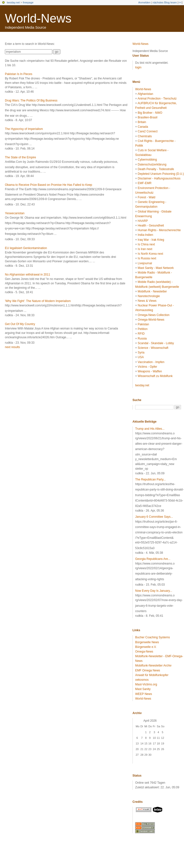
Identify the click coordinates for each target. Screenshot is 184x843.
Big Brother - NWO (150, 112)
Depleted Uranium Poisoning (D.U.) (161, 174)
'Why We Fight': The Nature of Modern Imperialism (38, 301)
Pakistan (143, 324)
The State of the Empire (20, 157)
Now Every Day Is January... (153, 590)
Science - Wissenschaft (153, 348)
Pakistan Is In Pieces (18, 74)
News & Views (147, 300)
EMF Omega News (147, 670)
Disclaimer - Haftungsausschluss (159, 178)
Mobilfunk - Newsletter (152, 291)
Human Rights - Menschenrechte (159, 230)
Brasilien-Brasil (147, 117)
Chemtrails (145, 136)
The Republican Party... (150, 479)
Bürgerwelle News (147, 642)
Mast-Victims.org (146, 684)
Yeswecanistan (15, 213)
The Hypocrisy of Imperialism (24, 129)
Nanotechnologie (149, 296)
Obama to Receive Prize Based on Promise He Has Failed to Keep (48, 185)
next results (12, 347)
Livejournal (145, 263)
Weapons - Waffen (150, 371)
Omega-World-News (151, 319)
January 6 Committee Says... (154, 516)
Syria (141, 352)
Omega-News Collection (153, 315)
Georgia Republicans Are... (152, 559)
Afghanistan (145, 94)
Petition (142, 329)
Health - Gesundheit (151, 225)
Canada (143, 126)
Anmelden (144, 2)
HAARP (143, 221)
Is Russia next (147, 258)
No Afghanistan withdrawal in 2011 (27, 274)
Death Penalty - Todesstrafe (156, 169)
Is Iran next (145, 249)
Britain (142, 122)
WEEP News (143, 694)
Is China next (146, 244)
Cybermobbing (147, 159)
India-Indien (145, 235)
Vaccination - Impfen (151, 362)
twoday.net (13, 2)
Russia (142, 338)
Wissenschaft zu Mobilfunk (155, 376)
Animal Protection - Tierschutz (157, 98)
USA (141, 357)
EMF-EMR (144, 183)
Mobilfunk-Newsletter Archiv (153, 665)
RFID (141, 333)
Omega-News (144, 651)
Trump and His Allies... (150, 428)
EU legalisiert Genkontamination (26, 248)
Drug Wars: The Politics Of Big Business (31, 100)
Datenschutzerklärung (152, 164)
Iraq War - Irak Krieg (151, 239)
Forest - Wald (146, 197)
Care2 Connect (148, 131)
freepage (28, 2)
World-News (38, 18)
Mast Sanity (143, 689)
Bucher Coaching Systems (152, 637)
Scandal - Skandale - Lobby (156, 343)
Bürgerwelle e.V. (146, 647)
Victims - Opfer (147, 366)
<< (180, 2)
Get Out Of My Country (20, 324)
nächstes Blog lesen (165, 2)
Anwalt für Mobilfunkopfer (151, 675)
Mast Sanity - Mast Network (156, 268)
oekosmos (142, 679)
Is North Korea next (150, 253)
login (138, 67)
